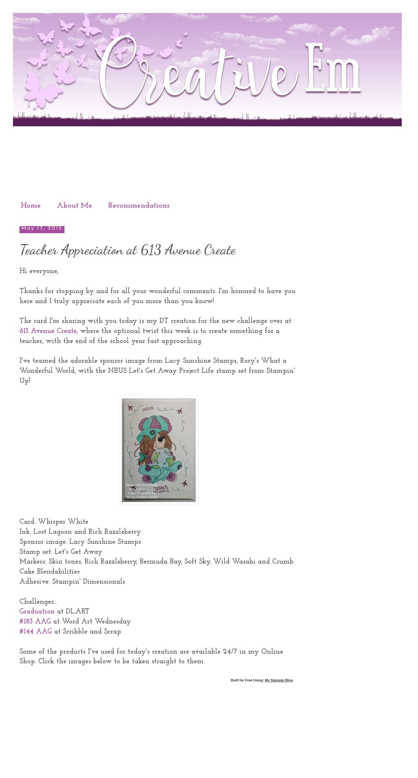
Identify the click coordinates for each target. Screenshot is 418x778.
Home (31, 206)
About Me (74, 206)
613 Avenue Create (47, 331)
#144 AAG (35, 631)
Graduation (37, 611)
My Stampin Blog (279, 680)
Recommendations (138, 206)
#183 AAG (35, 621)
